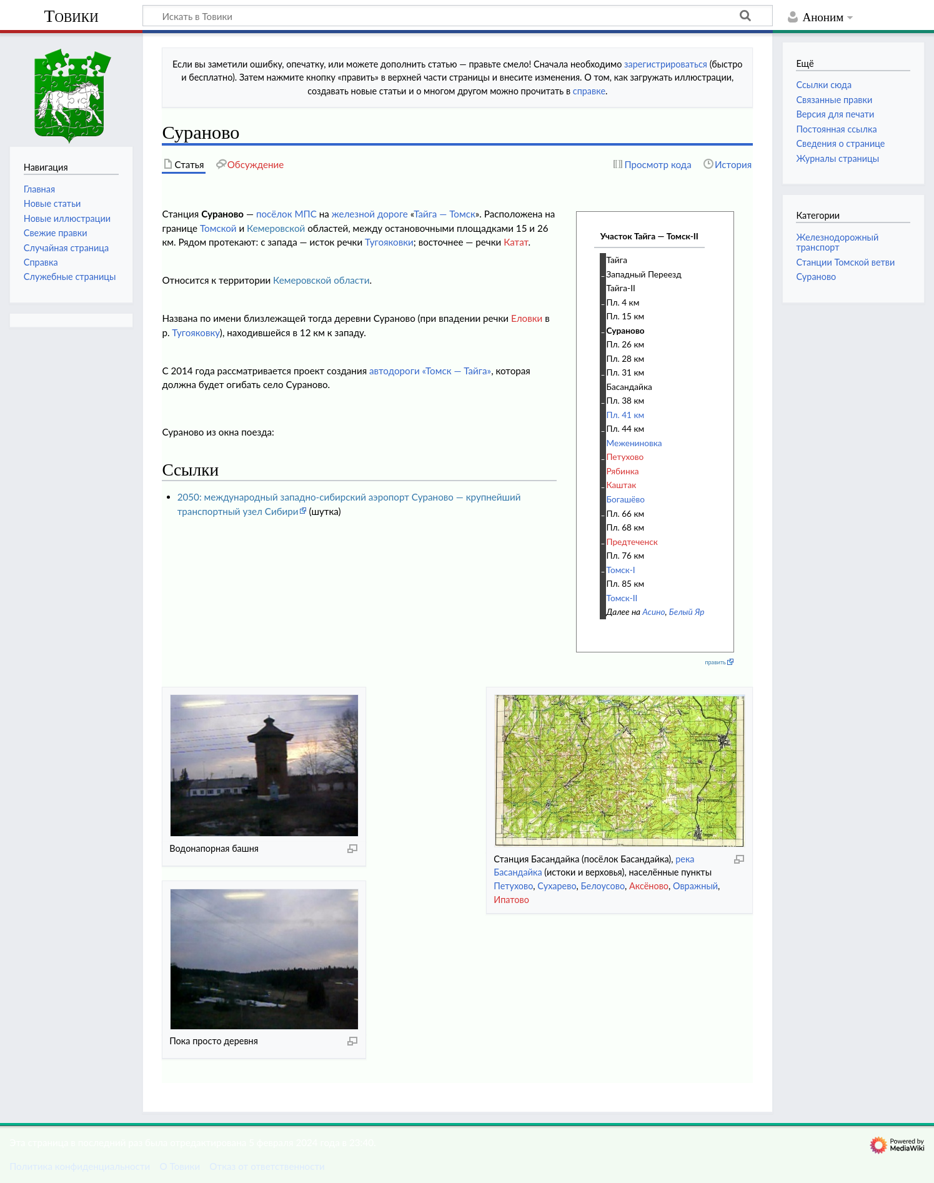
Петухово (625, 456)
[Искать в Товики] (457, 16)
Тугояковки (389, 241)
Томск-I (621, 569)
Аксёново (648, 886)
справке (589, 91)
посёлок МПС (286, 213)
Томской (218, 228)
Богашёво (626, 499)
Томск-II (622, 597)
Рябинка (623, 471)
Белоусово (603, 886)
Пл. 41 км (626, 414)
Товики (71, 16)
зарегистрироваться (665, 64)
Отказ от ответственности (266, 1166)
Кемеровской (276, 228)
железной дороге (370, 213)
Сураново (626, 330)
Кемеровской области (321, 280)
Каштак (622, 484)
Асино (653, 611)
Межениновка (634, 442)
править (715, 662)
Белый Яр (687, 611)
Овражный (695, 886)
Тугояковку (195, 332)
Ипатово (511, 899)
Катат (516, 241)
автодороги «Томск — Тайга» (430, 370)
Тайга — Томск (444, 213)
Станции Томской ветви (845, 262)
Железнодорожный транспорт (837, 242)
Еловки (526, 318)
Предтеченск (632, 541)
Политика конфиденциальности (79, 1166)
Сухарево (556, 886)
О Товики (179, 1166)
